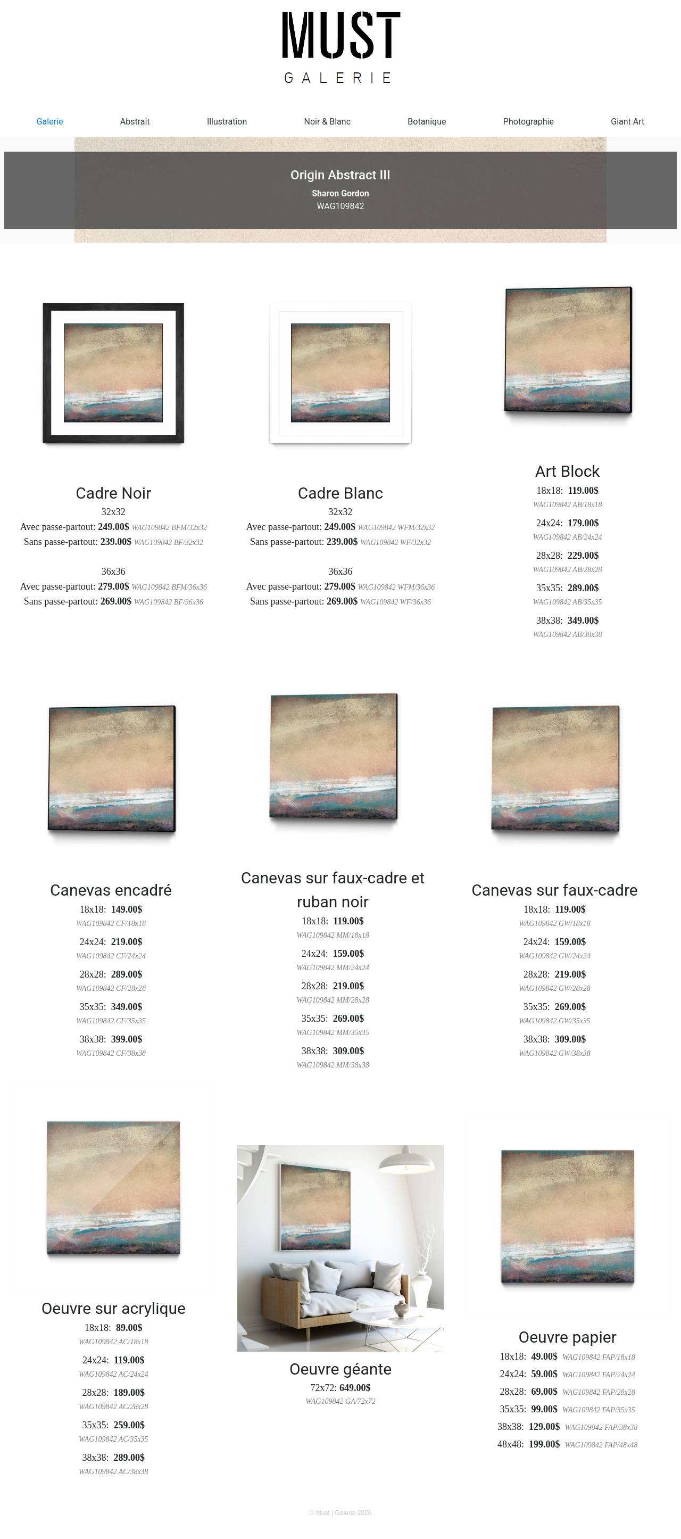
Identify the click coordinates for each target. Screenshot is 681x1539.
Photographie (528, 122)
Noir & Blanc (327, 122)
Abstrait (135, 122)
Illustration (227, 122)
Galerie (50, 122)
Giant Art (627, 122)
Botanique (427, 122)
